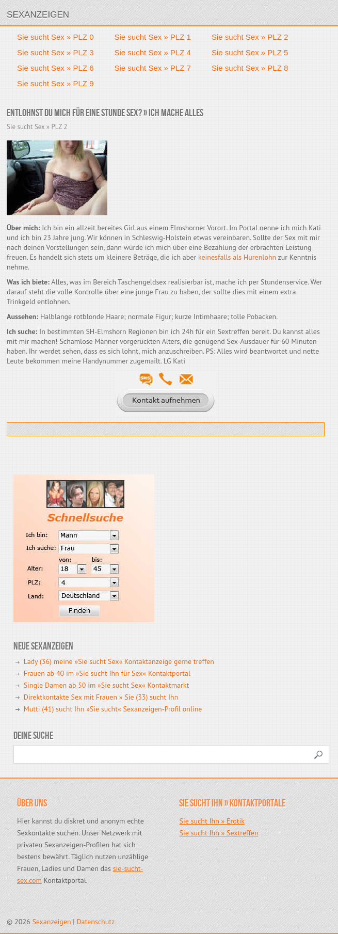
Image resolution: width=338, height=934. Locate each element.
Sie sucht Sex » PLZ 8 (250, 68)
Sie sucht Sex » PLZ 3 (55, 52)
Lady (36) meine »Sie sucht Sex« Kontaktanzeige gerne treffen (119, 661)
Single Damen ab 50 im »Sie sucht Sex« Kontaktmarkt (106, 685)
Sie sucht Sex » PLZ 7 (153, 68)
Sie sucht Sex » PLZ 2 (250, 37)
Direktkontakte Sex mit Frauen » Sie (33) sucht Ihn (101, 697)
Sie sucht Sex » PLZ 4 (153, 52)
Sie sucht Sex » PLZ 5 (250, 52)
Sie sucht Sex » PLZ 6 (55, 68)
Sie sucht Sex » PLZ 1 (153, 37)
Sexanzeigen (38, 15)
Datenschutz (95, 921)
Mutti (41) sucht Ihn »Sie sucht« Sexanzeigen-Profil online (113, 709)
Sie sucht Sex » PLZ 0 (55, 37)
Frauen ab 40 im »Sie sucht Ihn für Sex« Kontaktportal (107, 673)
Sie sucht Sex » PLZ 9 (55, 83)
